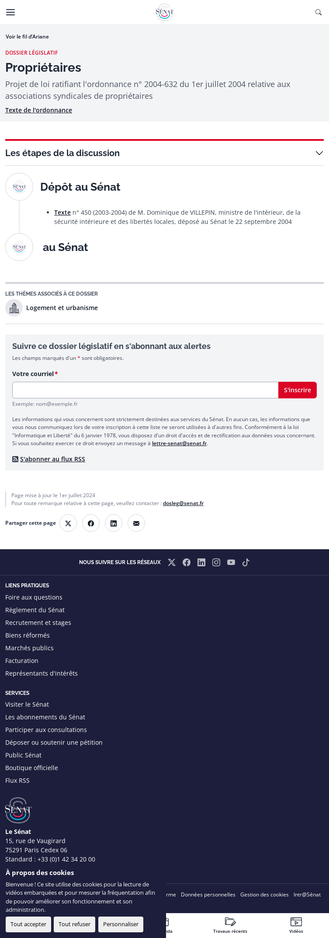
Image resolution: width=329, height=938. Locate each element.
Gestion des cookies (264, 894)
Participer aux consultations (46, 729)
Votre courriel (33, 374)
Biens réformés (27, 635)
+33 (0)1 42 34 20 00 (66, 859)
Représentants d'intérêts (41, 673)
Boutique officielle (31, 768)
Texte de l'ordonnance (38, 110)
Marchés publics (29, 648)
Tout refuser (74, 924)
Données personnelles (208, 894)
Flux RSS (17, 780)
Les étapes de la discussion (62, 153)
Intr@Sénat (307, 894)
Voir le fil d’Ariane (27, 36)
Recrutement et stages (38, 622)
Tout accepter (28, 924)
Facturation (21, 660)
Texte (62, 212)
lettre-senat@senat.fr (179, 443)
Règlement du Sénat (35, 610)
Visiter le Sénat (27, 704)
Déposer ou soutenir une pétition (54, 742)
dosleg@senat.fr (183, 503)
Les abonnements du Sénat (45, 717)
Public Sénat (23, 755)
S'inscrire (297, 390)
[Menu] (10, 12)
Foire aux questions (33, 597)
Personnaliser (121, 924)
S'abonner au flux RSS (52, 459)
